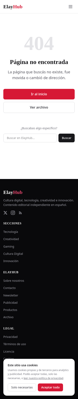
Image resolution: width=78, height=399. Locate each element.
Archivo (8, 317)
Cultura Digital (13, 254)
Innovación (11, 261)
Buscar (66, 138)
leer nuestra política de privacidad (43, 378)
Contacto (9, 288)
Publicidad (10, 303)
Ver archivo (39, 107)
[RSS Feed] (20, 213)
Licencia (8, 351)
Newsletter (10, 295)
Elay (12, 192)
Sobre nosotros (13, 281)
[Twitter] (5, 213)
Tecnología (10, 232)
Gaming (8, 246)
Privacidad (10, 337)
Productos (10, 310)
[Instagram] (13, 213)
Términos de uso (14, 344)
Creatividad (11, 239)
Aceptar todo (50, 387)
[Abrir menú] (70, 6)
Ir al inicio (39, 94)
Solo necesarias (22, 387)
